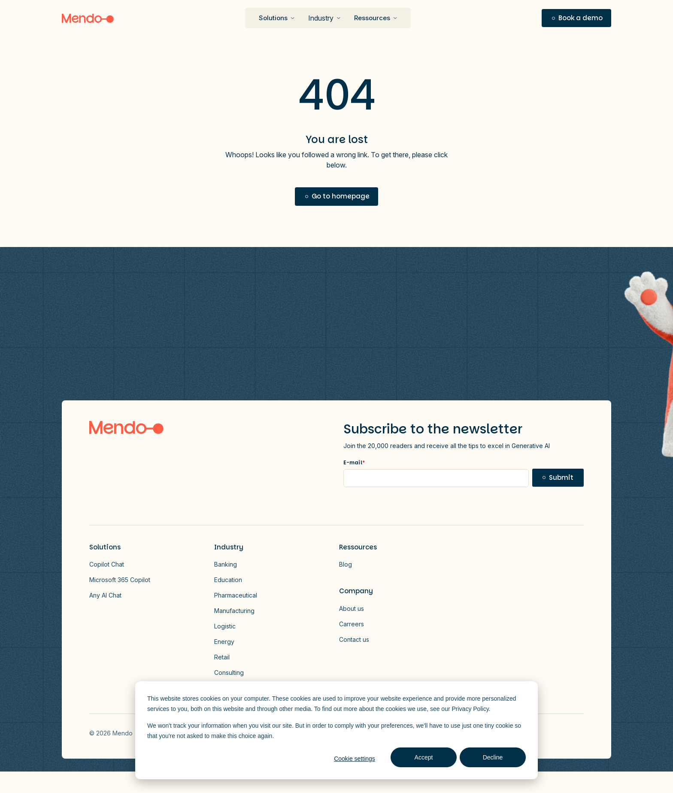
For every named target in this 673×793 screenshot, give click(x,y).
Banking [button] (225, 564)
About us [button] (351, 608)
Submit (561, 477)
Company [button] (356, 590)
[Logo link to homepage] (126, 427)
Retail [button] (222, 657)
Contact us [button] (354, 639)
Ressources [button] (358, 547)
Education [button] (228, 579)
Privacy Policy (470, 708)
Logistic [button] (225, 626)
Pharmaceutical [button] (235, 595)
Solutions (273, 18)
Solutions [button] (105, 547)
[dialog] (336, 730)
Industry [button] (320, 18)
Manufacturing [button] (234, 610)
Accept (424, 757)
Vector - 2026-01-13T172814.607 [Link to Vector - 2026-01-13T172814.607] (578, 733)
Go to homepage (341, 196)
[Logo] (88, 18)
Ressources (372, 18)
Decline (493, 757)
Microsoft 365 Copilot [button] (119, 579)
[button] (576, 18)
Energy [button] (224, 641)
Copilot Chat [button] (106, 564)
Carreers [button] (351, 624)
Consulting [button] (229, 672)
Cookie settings (354, 758)
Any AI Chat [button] (105, 595)
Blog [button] (345, 564)
